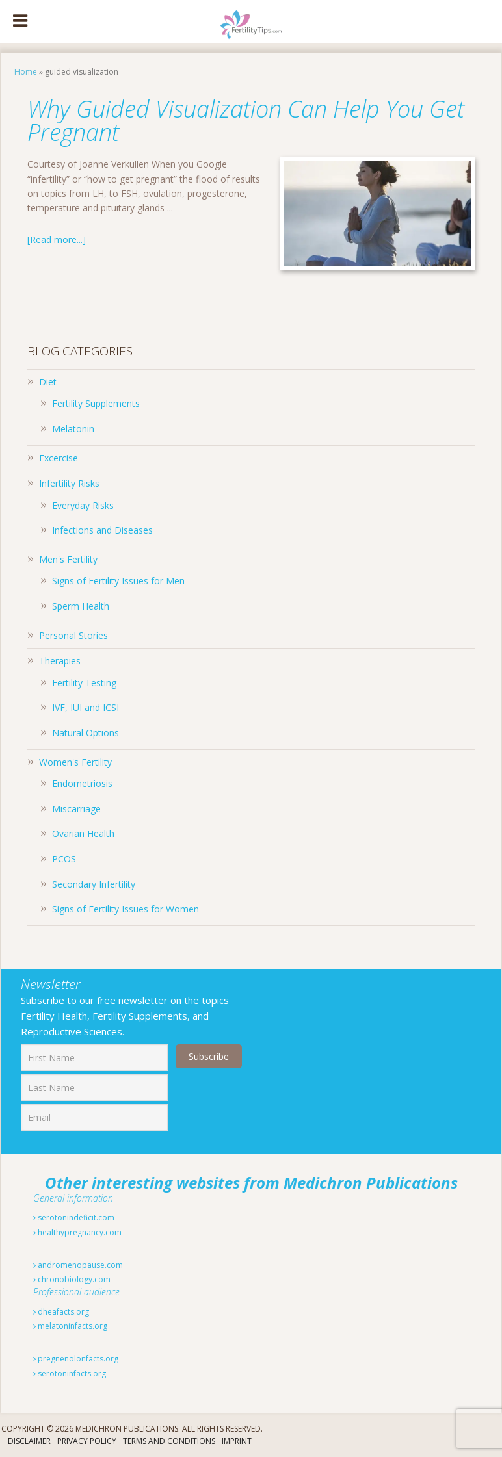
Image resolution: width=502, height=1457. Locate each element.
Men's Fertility (68, 559)
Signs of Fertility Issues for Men (118, 580)
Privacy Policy (86, 1441)
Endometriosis (82, 783)
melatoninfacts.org (70, 1326)
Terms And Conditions (169, 1441)
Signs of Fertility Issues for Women (125, 909)
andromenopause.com (78, 1264)
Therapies (60, 660)
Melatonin (73, 428)
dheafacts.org (61, 1311)
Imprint (237, 1441)
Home (25, 71)
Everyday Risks (83, 505)
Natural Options (85, 733)
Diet (48, 382)
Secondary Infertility (93, 884)
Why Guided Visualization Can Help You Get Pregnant (245, 120)
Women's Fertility (75, 762)
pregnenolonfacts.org (75, 1358)
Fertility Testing (84, 683)
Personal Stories (73, 635)
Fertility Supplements (96, 403)
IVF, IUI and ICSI (85, 707)
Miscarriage (76, 809)
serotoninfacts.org (69, 1373)
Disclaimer (29, 1441)
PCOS (64, 859)
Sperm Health (80, 606)
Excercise (58, 458)
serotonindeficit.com (73, 1217)
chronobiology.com (72, 1279)
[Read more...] (56, 239)
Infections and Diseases (102, 530)
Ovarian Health (83, 833)
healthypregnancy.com (77, 1232)
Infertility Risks (69, 483)
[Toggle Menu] (20, 21)
